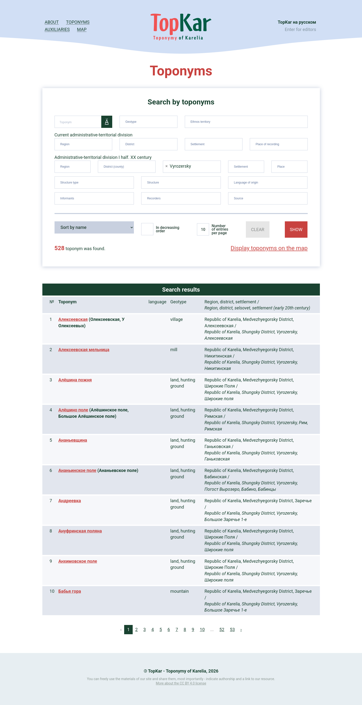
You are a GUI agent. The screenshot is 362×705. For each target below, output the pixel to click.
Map (81, 29)
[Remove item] (166, 166)
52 (221, 629)
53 (232, 629)
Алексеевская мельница (83, 349)
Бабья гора (69, 591)
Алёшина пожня (75, 379)
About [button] (52, 22)
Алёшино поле (73, 409)
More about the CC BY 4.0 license (181, 683)
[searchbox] (149, 120)
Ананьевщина (72, 440)
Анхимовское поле (77, 561)
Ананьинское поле (77, 470)
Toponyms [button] (77, 22)
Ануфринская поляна (80, 530)
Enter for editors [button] (300, 29)
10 (202, 629)
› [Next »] (241, 629)
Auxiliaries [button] (57, 29)
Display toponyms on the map (269, 248)
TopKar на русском (297, 22)
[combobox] (148, 122)
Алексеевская (73, 319)
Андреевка (69, 500)
